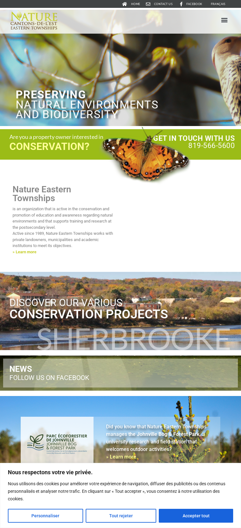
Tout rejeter (121, 515)
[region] (120, 495)
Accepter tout (196, 515)
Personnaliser (45, 515)
